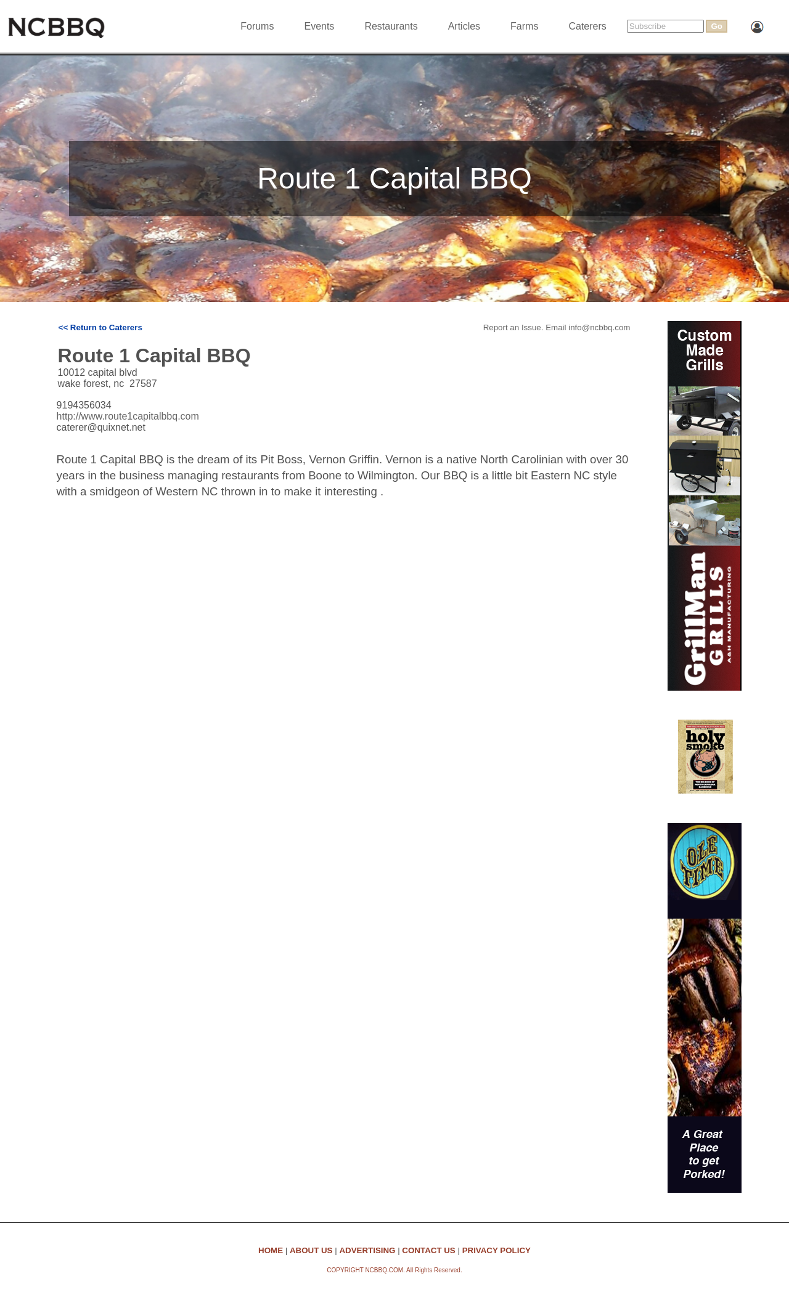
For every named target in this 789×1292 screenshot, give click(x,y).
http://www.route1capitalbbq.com (128, 416)
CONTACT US (428, 1250)
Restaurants (390, 26)
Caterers (587, 26)
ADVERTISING (367, 1250)
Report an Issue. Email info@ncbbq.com (557, 327)
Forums (257, 26)
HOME (270, 1250)
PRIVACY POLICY (496, 1250)
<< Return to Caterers (100, 327)
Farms (524, 26)
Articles (464, 26)
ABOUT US (311, 1250)
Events (319, 26)
